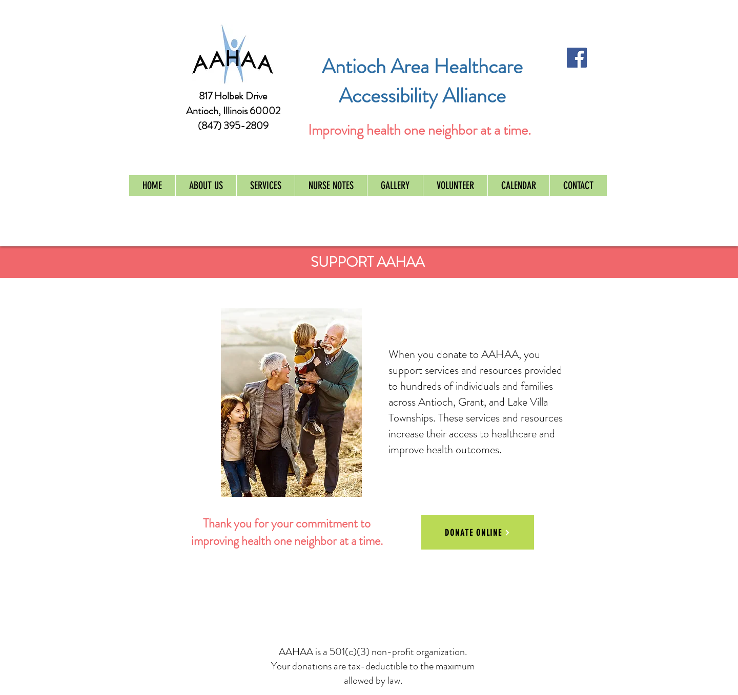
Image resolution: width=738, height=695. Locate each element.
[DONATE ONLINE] (477, 532)
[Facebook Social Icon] (577, 58)
